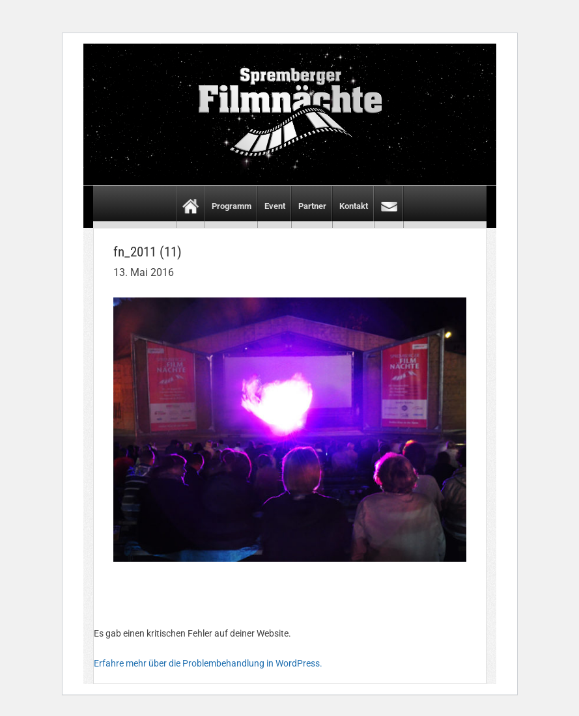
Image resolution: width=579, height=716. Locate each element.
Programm (231, 206)
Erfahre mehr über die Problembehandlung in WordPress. (208, 663)
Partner (312, 206)
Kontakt (353, 206)
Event (274, 206)
